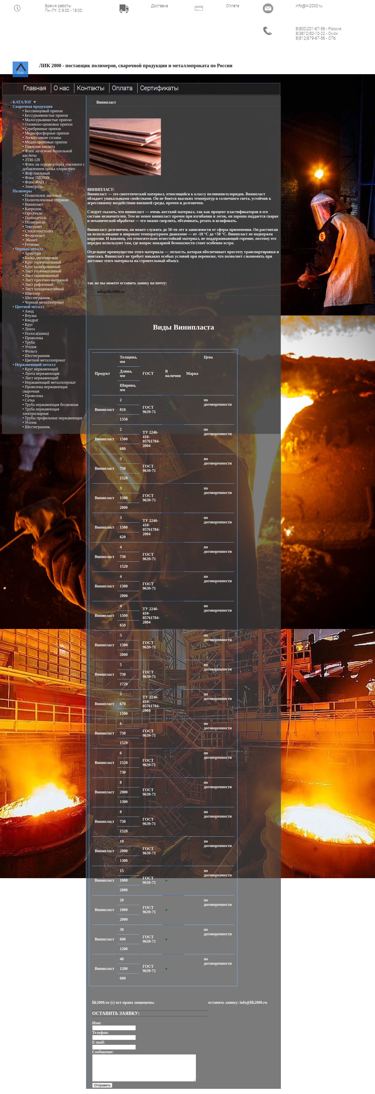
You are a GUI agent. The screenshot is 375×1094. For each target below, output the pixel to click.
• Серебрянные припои (41, 129)
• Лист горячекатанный (41, 271)
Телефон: (100, 1032)
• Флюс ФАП (33, 182)
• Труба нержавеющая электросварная (40, 411)
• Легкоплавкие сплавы (41, 137)
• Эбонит (29, 240)
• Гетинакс (31, 244)
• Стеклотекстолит (37, 231)
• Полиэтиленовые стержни (45, 200)
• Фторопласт (33, 235)
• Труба (28, 342)
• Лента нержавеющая (40, 373)
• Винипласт (32, 204)
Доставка (159, 5)
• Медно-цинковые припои (44, 142)
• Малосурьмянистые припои (46, 120)
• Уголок (29, 347)
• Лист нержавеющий (40, 378)
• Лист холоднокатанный (43, 289)
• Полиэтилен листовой (42, 195)
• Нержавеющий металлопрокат (49, 382)
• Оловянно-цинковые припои (47, 124)
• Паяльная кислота (38, 146)
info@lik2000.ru (309, 5)
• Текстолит (32, 226)
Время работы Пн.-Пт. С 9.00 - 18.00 (63, 8)
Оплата (232, 5)
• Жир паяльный (36, 173)
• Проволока (32, 338)
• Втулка (29, 315)
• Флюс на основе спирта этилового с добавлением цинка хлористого (53, 166)
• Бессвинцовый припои (42, 111)
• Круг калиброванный (41, 267)
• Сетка (28, 400)
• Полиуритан (33, 222)
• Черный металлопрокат (43, 302)
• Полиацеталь (34, 218)
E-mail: (98, 1042)
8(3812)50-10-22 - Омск (317, 33)
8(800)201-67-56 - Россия (318, 28)
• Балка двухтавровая (40, 258)
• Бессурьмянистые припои (45, 115)
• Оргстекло (32, 213)
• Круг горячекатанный (41, 262)
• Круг (27, 324)
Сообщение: (103, 1052)
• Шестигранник (36, 298)
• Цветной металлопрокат (43, 360)
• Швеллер (31, 293)
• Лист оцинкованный (40, 275)
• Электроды (32, 186)
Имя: (96, 1023)
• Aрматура (31, 253)
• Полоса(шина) (35, 333)
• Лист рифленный (37, 284)
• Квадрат (30, 320)
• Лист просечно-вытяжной (45, 280)
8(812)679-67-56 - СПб (316, 38)
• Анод (28, 311)
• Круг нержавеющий (40, 369)
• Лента (28, 329)
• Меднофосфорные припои (45, 133)
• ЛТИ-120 (31, 160)
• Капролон (31, 209)
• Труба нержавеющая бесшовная (50, 404)
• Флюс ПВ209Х (36, 178)
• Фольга (29, 351)
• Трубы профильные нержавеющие (52, 418)
